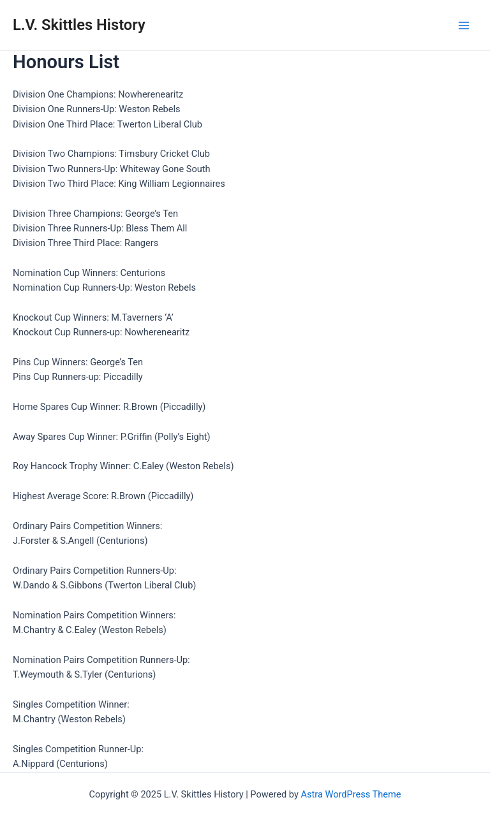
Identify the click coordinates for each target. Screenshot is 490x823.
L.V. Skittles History (79, 25)
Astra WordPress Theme (351, 794)
